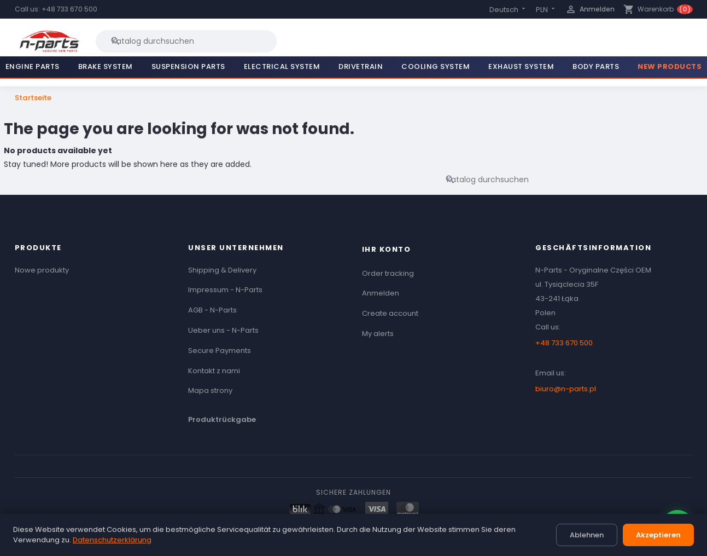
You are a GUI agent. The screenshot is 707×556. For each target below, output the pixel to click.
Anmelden (380, 293)
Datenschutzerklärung (112, 540)
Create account (390, 313)
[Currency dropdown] (546, 9)
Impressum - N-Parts (225, 290)
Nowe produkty (42, 270)
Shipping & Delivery (222, 270)
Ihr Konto (386, 249)
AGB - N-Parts (212, 310)
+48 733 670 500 (69, 9)
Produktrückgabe (222, 419)
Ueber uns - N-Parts (223, 330)
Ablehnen (587, 535)
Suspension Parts (188, 66)
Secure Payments (219, 350)
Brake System (105, 66)
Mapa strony (210, 390)
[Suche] (186, 41)
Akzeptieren (658, 535)
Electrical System (282, 66)
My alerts (378, 333)
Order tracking (388, 273)
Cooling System (435, 66)
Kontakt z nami (214, 371)
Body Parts (595, 66)
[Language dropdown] (508, 9)
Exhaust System (521, 66)
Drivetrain (360, 66)
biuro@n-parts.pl (565, 389)
